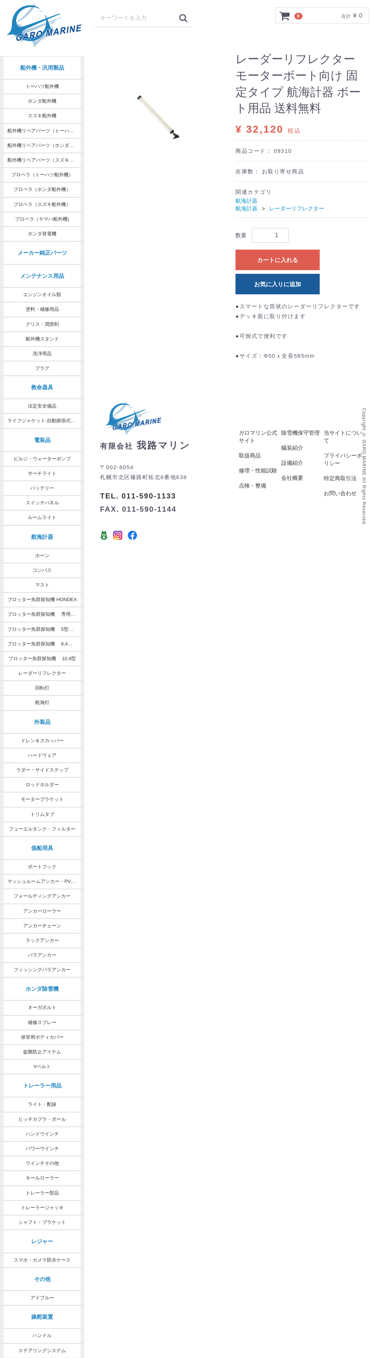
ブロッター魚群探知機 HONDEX (42, 599)
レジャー (42, 1241)
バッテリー (42, 488)
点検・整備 (252, 486)
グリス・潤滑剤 (42, 324)
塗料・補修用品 (42, 309)
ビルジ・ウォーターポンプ (42, 458)
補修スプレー (42, 1022)
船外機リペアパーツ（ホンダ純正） (45, 145)
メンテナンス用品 (42, 276)
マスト (42, 585)
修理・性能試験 (258, 471)
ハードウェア (42, 755)
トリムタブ (42, 814)
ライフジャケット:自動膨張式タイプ (45, 420)
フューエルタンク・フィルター (42, 829)
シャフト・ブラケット (42, 1222)
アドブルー (42, 1297)
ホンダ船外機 (42, 101)
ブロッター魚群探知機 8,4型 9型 (44, 644)
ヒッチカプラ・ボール (42, 1119)
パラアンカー (42, 955)
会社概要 (292, 478)
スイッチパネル (42, 502)
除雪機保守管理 (300, 433)
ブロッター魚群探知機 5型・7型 (44, 629)
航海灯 (42, 702)
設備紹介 (292, 463)
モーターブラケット (42, 799)
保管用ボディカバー (42, 1037)
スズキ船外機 (42, 115)
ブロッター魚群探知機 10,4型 (42, 658)
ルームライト (42, 517)
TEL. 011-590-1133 (138, 496)
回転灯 (42, 688)
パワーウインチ (42, 1148)
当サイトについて (343, 437)
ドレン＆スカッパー (42, 740)
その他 (42, 1279)
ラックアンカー (42, 940)
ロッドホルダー (42, 784)
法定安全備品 (42, 406)
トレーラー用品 (42, 1085)
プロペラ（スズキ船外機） (42, 204)
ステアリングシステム (42, 1350)
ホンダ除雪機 (42, 989)
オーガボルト (42, 1007)
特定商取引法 (340, 478)
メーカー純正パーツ (42, 253)
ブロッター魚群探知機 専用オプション (45, 614)
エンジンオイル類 (42, 294)
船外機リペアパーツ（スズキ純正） (45, 160)
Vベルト (42, 1066)
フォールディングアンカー (42, 896)
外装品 (42, 722)
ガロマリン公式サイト (258, 437)
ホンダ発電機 (42, 233)
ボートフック (42, 866)
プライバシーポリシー (343, 460)
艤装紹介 (292, 448)
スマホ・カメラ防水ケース (42, 1260)
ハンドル (42, 1335)
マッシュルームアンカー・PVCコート (45, 881)
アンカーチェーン (42, 925)
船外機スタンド (42, 339)
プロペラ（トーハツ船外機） (42, 174)
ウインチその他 (42, 1163)
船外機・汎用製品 (42, 68)
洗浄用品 (42, 353)
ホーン (42, 555)
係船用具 (42, 848)
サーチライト (42, 473)
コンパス (42, 570)
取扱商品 (250, 456)
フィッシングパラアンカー (42, 969)
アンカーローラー (42, 911)
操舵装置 (42, 1317)
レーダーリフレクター (42, 673)
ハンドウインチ (42, 1134)
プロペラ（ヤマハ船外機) (42, 219)
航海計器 (42, 537)
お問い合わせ (340, 493)
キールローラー (42, 1178)
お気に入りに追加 (277, 284)
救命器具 (42, 387)
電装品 (42, 440)
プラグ (42, 368)
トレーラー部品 (42, 1193)
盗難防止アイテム (42, 1052)
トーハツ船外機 (42, 86)
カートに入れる (277, 260)
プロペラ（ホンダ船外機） (42, 189)
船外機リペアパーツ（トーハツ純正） (45, 130)
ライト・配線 (42, 1104)
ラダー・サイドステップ (42, 770)
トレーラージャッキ (42, 1207)
